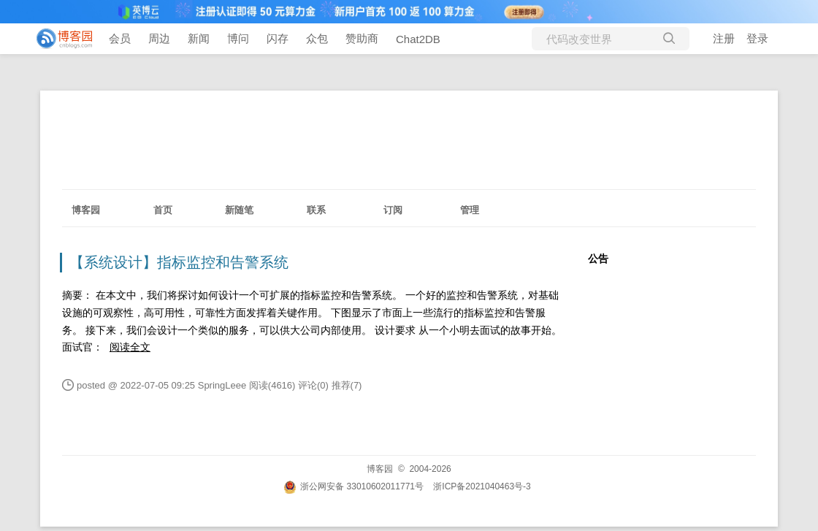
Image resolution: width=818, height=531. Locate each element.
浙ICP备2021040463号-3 (481, 486)
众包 (317, 38)
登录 (757, 38)
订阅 (392, 210)
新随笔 (239, 210)
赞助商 (361, 38)
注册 (724, 38)
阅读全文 (130, 347)
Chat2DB (418, 39)
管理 (469, 210)
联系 (316, 210)
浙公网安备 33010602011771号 (353, 486)
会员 (120, 38)
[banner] (58, 38)
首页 (162, 210)
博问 (238, 38)
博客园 (86, 210)
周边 (159, 38)
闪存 (277, 38)
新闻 (199, 38)
